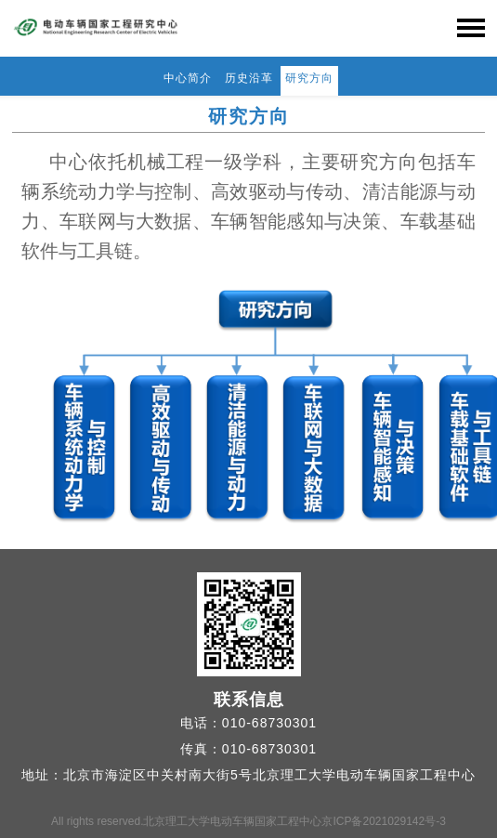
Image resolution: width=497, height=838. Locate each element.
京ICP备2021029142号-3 (383, 821)
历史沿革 (249, 78)
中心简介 (187, 78)
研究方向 (309, 78)
